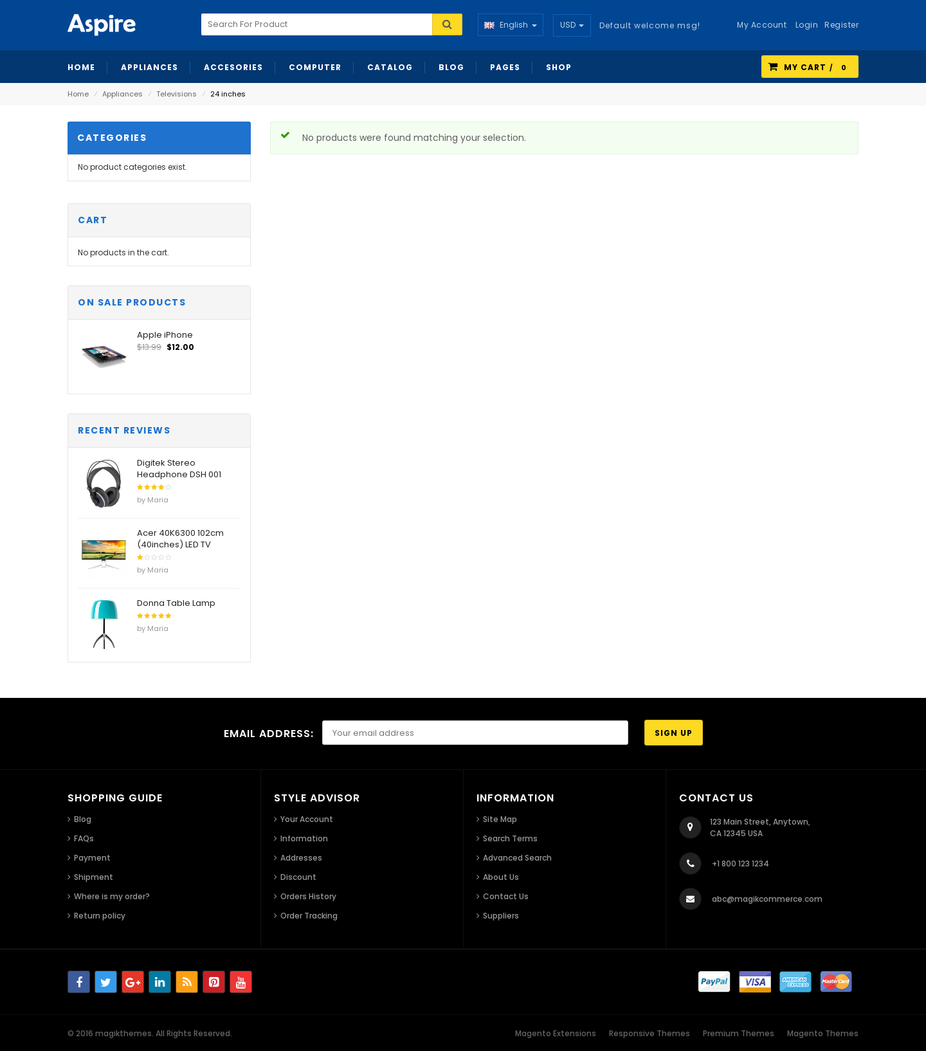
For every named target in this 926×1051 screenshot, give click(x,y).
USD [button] (572, 24)
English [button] (510, 24)
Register (841, 24)
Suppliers (501, 915)
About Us (501, 877)
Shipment (93, 877)
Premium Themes (738, 1033)
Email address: (269, 733)
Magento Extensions (555, 1033)
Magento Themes (822, 1033)
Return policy (99, 915)
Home (78, 94)
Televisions (176, 94)
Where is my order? (112, 896)
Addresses (301, 857)
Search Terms (510, 838)
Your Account (306, 819)
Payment (92, 857)
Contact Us (506, 896)
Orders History (308, 896)
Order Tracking (309, 915)
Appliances (122, 94)
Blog (82, 819)
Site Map (500, 819)
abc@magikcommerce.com (767, 898)
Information (304, 838)
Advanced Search (517, 857)
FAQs (84, 838)
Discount (298, 877)
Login (807, 24)
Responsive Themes (649, 1033)
